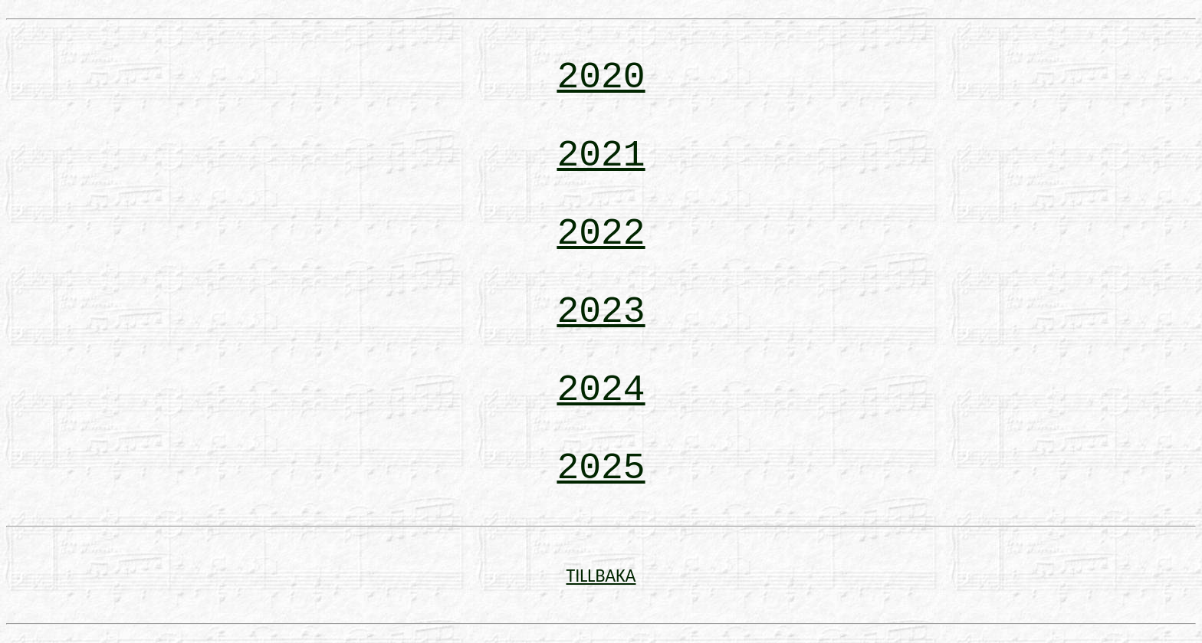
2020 (601, 77)
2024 (601, 390)
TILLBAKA (601, 575)
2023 (601, 312)
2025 (601, 468)
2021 (601, 155)
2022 (601, 233)
